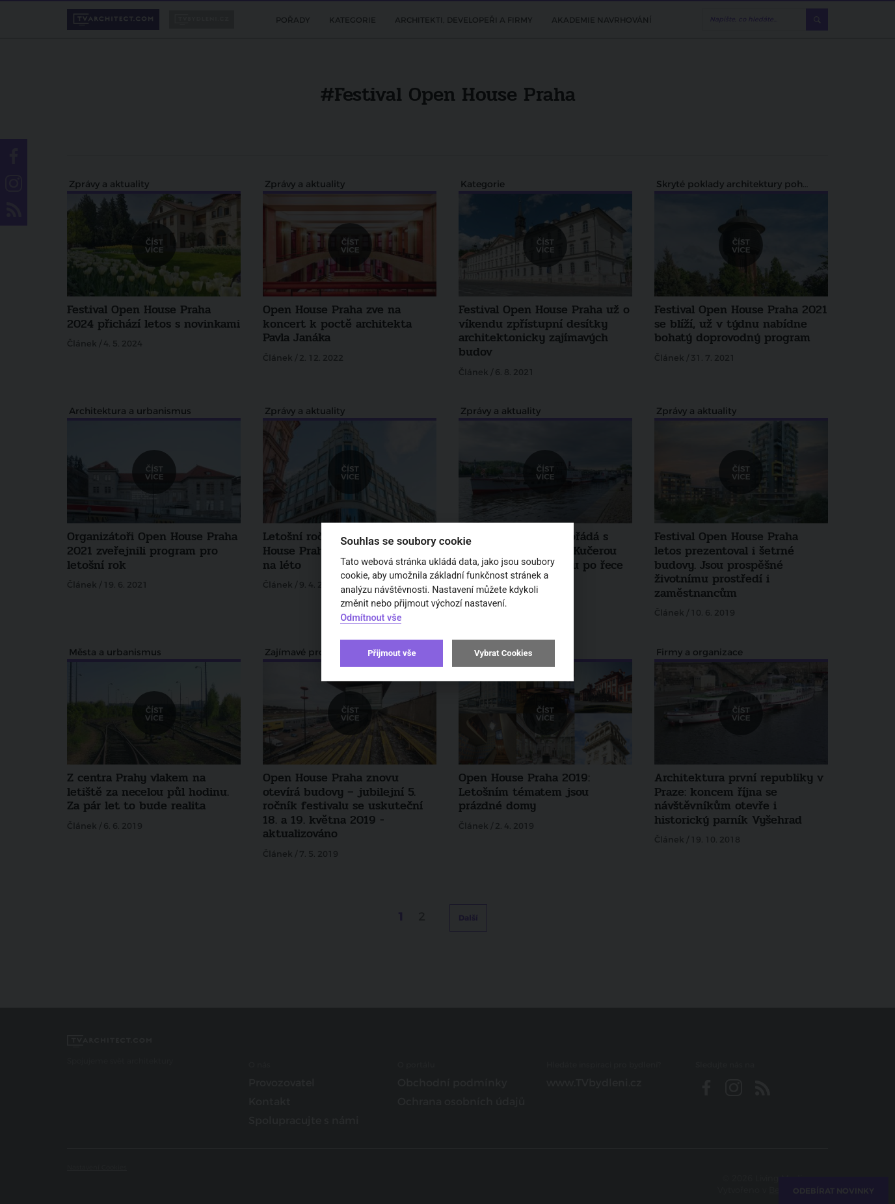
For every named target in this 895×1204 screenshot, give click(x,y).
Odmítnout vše (370, 617)
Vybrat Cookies (503, 653)
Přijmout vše (391, 653)
